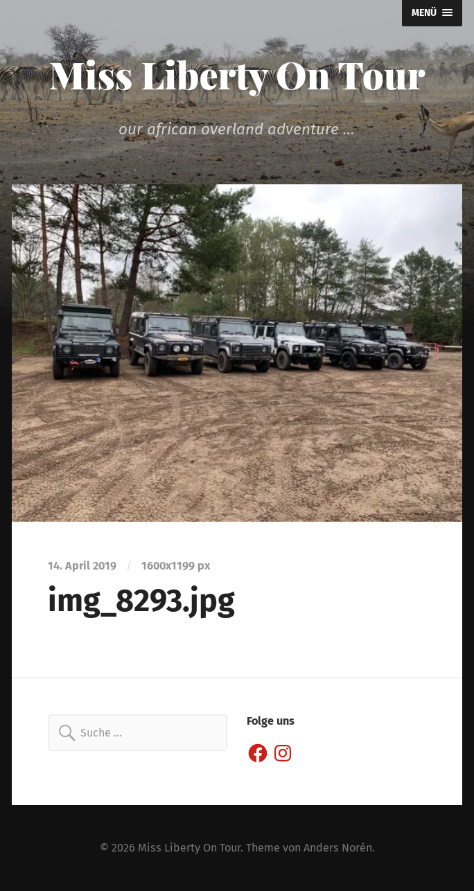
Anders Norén (338, 847)
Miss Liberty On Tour (237, 74)
